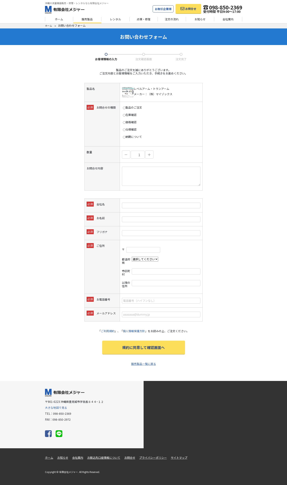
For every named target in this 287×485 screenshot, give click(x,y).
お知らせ (200, 19)
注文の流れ (172, 19)
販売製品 (87, 19)
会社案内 (228, 19)
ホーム (59, 19)
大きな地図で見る (56, 408)
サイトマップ (179, 458)
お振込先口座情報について (103, 458)
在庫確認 (129, 115)
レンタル (115, 19)
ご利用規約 (108, 331)
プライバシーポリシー (153, 458)
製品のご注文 (132, 107)
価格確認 (129, 122)
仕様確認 (129, 129)
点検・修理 (144, 19)
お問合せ (129, 458)
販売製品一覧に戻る (143, 364)
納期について (132, 136)
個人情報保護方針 (134, 331)
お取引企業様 (163, 9)
